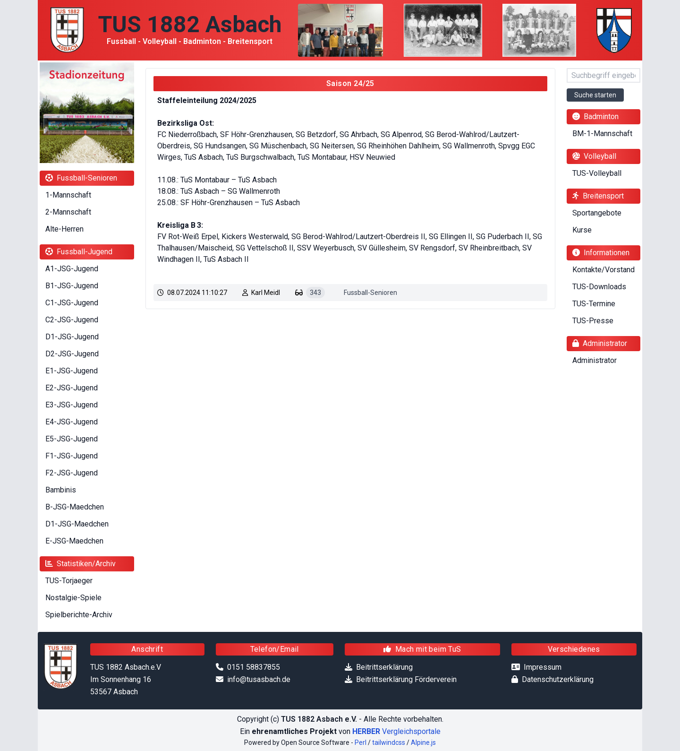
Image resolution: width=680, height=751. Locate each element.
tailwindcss (388, 742)
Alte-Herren (64, 228)
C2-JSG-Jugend (71, 319)
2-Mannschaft (68, 211)
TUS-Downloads (599, 286)
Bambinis (60, 489)
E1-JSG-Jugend (71, 370)
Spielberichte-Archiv (78, 614)
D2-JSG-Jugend (72, 353)
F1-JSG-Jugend (71, 455)
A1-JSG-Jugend (71, 268)
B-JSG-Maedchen (74, 506)
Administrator (594, 360)
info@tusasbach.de (258, 679)
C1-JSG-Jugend (71, 302)
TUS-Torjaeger (69, 580)
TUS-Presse (592, 320)
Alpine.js (423, 742)
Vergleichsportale (396, 731)
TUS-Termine (593, 303)
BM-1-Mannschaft (602, 133)
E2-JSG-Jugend (71, 387)
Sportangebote (596, 212)
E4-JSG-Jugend (71, 421)
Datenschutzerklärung (558, 679)
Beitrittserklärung (384, 667)
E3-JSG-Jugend (71, 404)
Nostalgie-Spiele (73, 597)
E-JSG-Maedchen (74, 540)
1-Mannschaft (68, 194)
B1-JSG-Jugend (71, 285)
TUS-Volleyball (596, 173)
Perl (360, 742)
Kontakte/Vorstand (603, 269)
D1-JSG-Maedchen (77, 523)
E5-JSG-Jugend (71, 438)
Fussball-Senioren (370, 292)
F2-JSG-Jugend (71, 472)
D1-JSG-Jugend (72, 336)
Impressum (542, 667)
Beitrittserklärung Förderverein (406, 679)
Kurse (582, 229)
